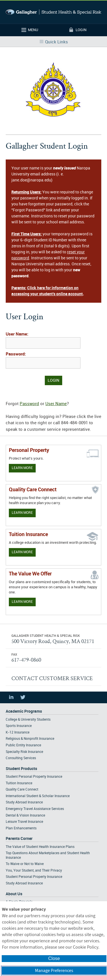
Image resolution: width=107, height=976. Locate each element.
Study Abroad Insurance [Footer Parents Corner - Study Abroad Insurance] (24, 883)
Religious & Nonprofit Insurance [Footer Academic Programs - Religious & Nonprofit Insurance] (30, 739)
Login (81, 30)
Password (29, 404)
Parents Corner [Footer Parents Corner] (19, 838)
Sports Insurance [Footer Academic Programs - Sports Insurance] (19, 726)
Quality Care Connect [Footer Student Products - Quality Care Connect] (22, 789)
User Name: (17, 334)
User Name (56, 404)
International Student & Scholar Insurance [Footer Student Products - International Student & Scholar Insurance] (38, 796)
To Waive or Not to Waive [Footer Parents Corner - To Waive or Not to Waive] (25, 864)
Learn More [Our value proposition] (22, 602)
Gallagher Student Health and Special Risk (53, 12)
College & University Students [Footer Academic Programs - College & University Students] (28, 720)
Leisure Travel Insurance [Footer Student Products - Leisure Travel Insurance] (24, 822)
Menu (33, 30)
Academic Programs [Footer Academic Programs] (24, 711)
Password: (16, 354)
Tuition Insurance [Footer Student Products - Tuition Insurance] (19, 783)
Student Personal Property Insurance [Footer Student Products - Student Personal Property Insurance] (34, 777)
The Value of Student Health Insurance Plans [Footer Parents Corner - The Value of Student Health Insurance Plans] (40, 847)
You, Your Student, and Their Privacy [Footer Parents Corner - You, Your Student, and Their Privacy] (34, 870)
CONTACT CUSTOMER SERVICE (52, 678)
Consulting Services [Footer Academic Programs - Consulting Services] (21, 758)
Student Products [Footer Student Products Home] (21, 769)
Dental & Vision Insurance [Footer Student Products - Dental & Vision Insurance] (25, 815)
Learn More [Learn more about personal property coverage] (22, 468)
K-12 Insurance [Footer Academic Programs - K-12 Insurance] (17, 732)
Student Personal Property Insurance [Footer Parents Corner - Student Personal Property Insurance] (34, 877)
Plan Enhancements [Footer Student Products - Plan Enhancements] (21, 828)
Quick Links (56, 42)
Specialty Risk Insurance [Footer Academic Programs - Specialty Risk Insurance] (24, 752)
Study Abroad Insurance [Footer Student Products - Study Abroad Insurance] (24, 802)
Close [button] (54, 958)
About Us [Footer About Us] (14, 894)
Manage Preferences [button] (54, 970)
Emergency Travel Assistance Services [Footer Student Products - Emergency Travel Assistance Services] (35, 809)
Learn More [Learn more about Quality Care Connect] (22, 513)
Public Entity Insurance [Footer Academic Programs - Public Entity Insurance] (23, 745)
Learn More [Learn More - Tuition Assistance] (22, 552)
